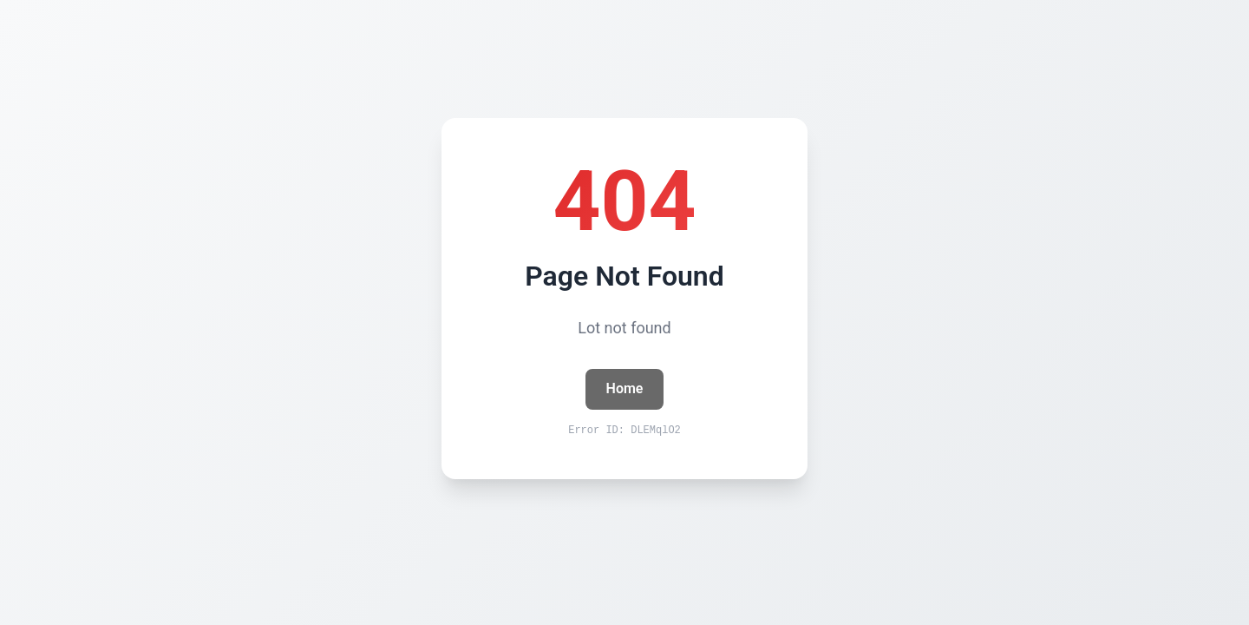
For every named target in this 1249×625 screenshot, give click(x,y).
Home (625, 388)
